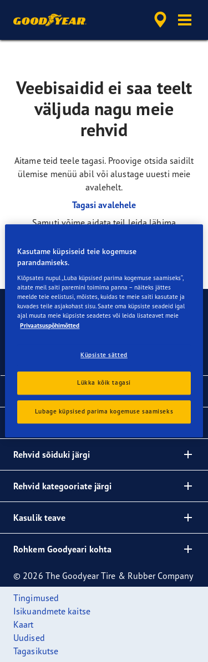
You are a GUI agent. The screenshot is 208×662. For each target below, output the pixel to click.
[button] (185, 20)
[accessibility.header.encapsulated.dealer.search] (160, 20)
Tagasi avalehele (104, 204)
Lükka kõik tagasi (104, 383)
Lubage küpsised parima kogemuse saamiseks (104, 412)
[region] (103, 330)
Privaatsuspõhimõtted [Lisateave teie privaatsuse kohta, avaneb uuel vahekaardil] (49, 325)
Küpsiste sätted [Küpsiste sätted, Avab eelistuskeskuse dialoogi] (104, 355)
